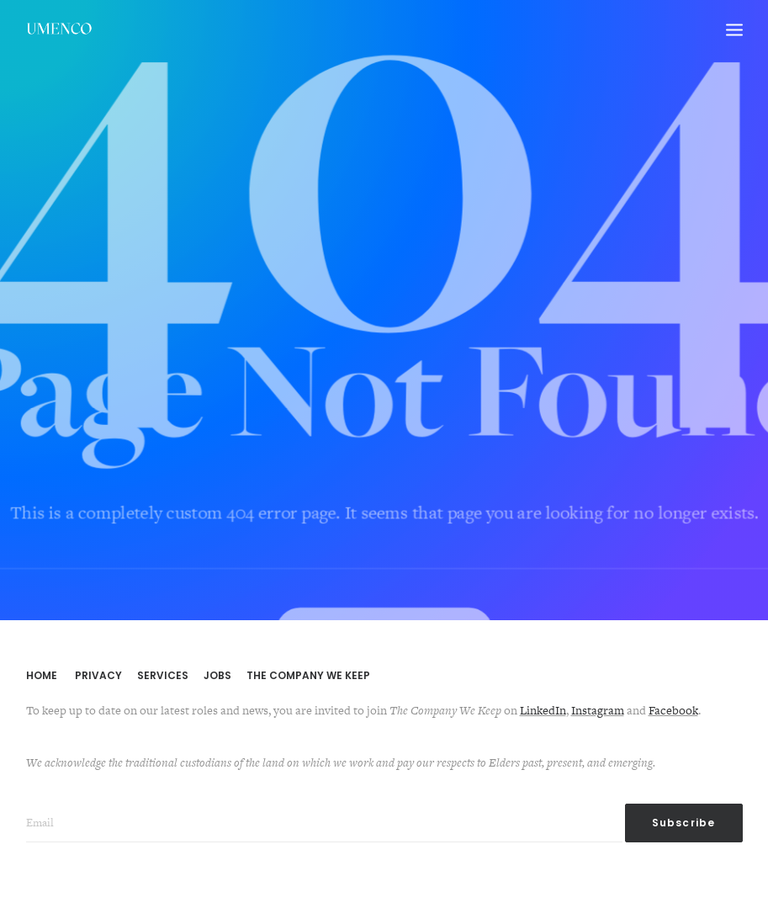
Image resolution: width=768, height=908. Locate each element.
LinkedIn (543, 710)
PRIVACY (98, 675)
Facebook (673, 710)
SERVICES (162, 675)
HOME (41, 675)
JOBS (217, 675)
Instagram (597, 710)
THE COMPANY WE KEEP (308, 675)
